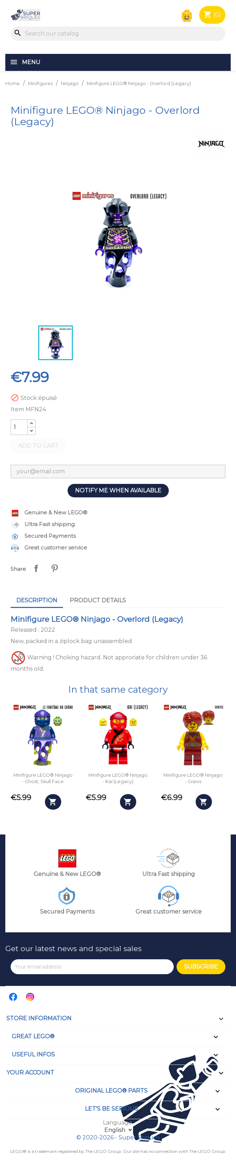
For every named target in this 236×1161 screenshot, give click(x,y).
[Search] (118, 34)
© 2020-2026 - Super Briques (118, 1137)
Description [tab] (36, 600)
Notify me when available (118, 490)
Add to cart (38, 445)
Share (36, 568)
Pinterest (54, 568)
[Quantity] (19, 427)
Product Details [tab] (98, 600)
